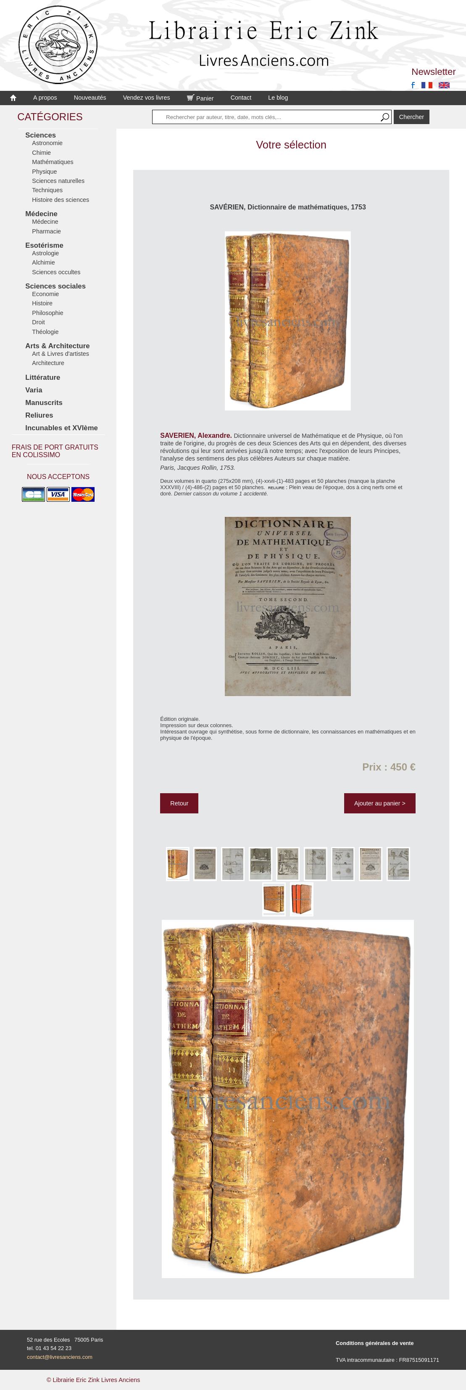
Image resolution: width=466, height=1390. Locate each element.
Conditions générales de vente (375, 1343)
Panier (200, 98)
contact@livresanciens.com (59, 1357)
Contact (241, 97)
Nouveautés (90, 97)
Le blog (278, 97)
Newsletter (433, 71)
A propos (45, 97)
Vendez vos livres (146, 97)
